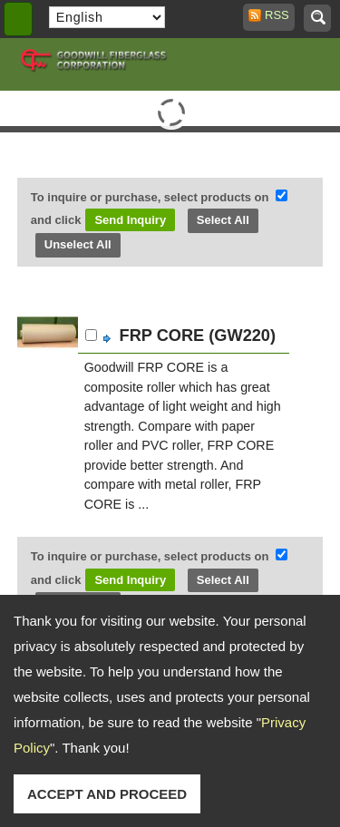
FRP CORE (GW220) (198, 335)
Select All (223, 220)
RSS (272, 15)
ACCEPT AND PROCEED (107, 794)
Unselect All (78, 244)
